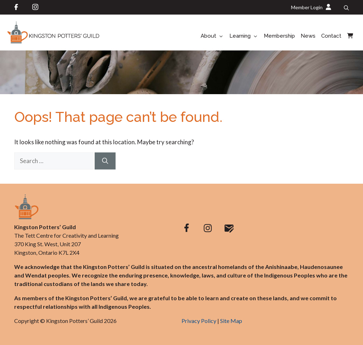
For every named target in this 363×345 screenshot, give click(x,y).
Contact (331, 36)
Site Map (231, 320)
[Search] (105, 160)
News (308, 36)
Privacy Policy (199, 320)
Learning (245, 36)
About (214, 36)
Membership (279, 36)
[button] (346, 8)
